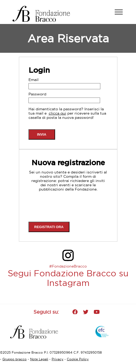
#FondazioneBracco (68, 266)
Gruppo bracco (14, 359)
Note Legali (39, 359)
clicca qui (57, 113)
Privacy (57, 359)
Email (33, 80)
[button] (121, 14)
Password (37, 94)
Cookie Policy (78, 359)
